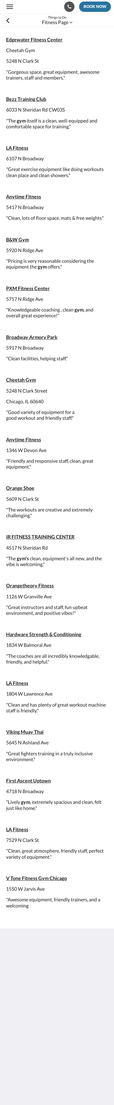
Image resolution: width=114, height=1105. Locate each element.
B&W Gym (17, 239)
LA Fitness (17, 148)
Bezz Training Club (26, 99)
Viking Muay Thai (24, 732)
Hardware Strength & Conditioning (43, 634)
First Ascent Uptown (28, 780)
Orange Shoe (20, 488)
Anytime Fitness (23, 196)
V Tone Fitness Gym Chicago (36, 878)
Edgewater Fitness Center (34, 39)
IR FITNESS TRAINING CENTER (40, 537)
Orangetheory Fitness (30, 585)
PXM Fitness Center (28, 288)
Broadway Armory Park (31, 337)
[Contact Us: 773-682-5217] (69, 7)
